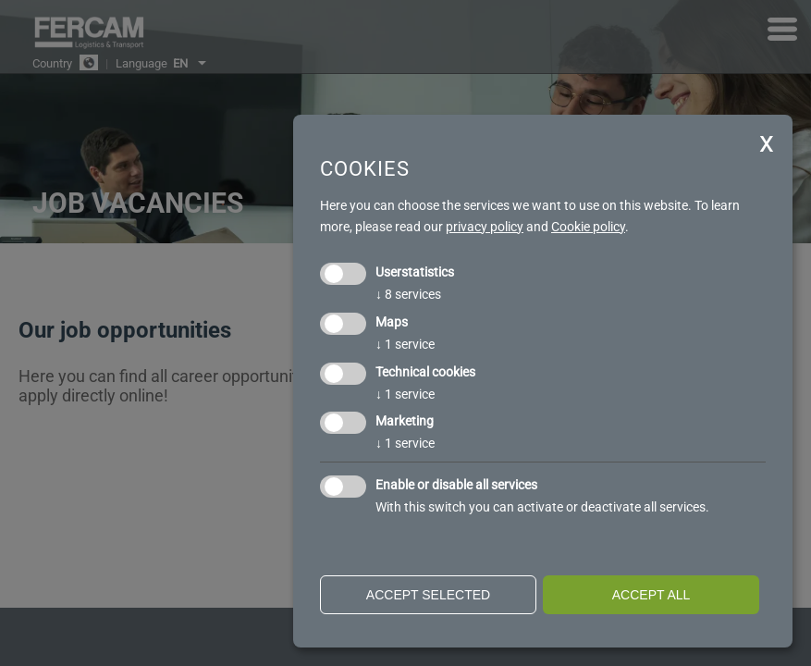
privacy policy (484, 226)
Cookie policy (588, 226)
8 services (408, 294)
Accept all (651, 594)
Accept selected (428, 594)
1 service (405, 344)
